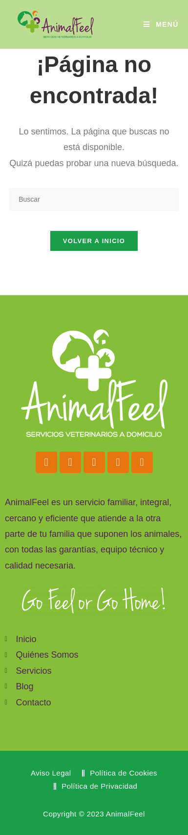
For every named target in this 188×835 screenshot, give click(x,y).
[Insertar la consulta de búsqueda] (94, 199)
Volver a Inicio (94, 241)
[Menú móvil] (161, 24)
